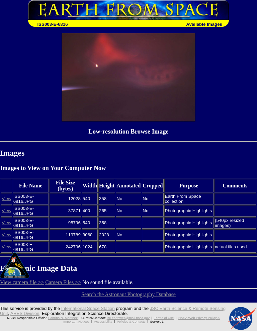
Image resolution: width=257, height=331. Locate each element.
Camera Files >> (63, 282)
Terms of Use (164, 318)
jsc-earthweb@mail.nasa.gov (128, 318)
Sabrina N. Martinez (63, 318)
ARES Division (24, 313)
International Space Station (88, 308)
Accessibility (103, 321)
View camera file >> (22, 282)
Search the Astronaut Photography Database (128, 294)
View (6, 198)
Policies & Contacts (131, 321)
